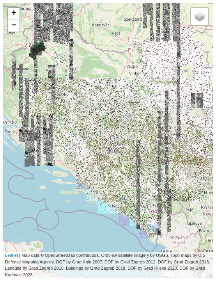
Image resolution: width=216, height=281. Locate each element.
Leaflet (11, 255)
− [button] (13, 26)
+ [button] (13, 14)
